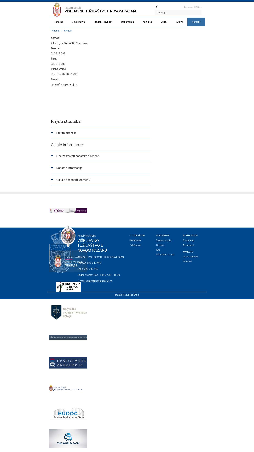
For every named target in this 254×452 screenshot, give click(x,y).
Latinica (198, 7)
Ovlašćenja (135, 245)
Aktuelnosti (189, 245)
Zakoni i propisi (163, 240)
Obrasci (160, 245)
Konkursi (187, 261)
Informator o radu (165, 254)
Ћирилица (188, 7)
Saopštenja (189, 240)
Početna (55, 30)
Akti (158, 250)
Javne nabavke (190, 256)
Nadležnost (135, 240)
